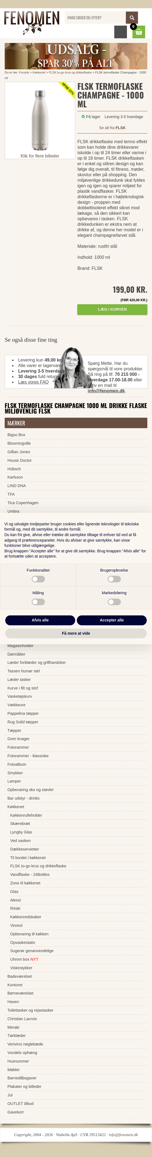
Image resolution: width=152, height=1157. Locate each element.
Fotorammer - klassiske (28, 756)
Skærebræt (20, 823)
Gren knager (18, 739)
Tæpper (14, 730)
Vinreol (16, 925)
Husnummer (18, 1061)
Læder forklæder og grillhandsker (36, 662)
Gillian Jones (18, 452)
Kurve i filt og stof (22, 688)
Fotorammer (18, 747)
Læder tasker (19, 679)
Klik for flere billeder (40, 156)
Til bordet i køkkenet (28, 857)
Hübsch (14, 469)
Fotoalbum (16, 764)
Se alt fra (112, 128)
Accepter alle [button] (112, 620)
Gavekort (15, 1112)
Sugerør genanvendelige (32, 951)
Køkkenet (38, 72)
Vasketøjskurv (19, 696)
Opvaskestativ (22, 942)
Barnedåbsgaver (22, 1078)
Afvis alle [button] (40, 620)
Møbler (13, 1070)
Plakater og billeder (24, 1086)
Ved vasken (20, 840)
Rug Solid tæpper (22, 722)
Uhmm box (24, 959)
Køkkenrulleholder (26, 815)
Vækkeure (16, 705)
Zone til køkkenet (25, 883)
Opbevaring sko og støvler (30, 789)
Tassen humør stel (23, 671)
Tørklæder (16, 1035)
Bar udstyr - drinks (23, 798)
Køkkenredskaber (25, 917)
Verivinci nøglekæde (25, 1044)
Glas (14, 891)
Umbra (13, 511)
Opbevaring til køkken (29, 934)
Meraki (13, 1027)
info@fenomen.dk (106, 391)
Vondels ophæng (22, 1052)
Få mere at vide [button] (76, 633)
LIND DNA (16, 486)
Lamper (14, 781)
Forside (24, 72)
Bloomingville (19, 443)
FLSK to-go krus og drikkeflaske (70, 72)
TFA (11, 494)
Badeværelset (19, 976)
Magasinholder (20, 645)
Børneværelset (20, 993)
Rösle (15, 908)
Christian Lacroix (22, 1019)
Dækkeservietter (24, 849)
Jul (9, 1095)
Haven (13, 1002)
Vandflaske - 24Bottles (30, 874)
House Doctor (19, 460)
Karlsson (15, 477)
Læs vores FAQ (33, 382)
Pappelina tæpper (23, 713)
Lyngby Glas (21, 832)
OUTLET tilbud (20, 1103)
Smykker (15, 773)
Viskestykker (21, 968)
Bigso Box (16, 435)
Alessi (15, 900)
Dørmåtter (16, 654)
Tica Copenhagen (23, 503)
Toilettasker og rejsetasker (30, 1010)
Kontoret (14, 985)
